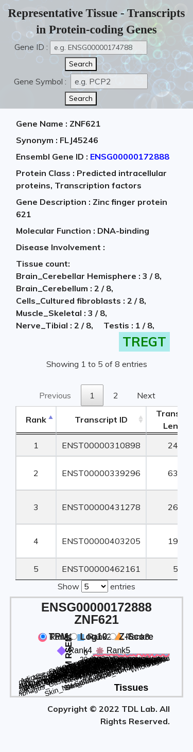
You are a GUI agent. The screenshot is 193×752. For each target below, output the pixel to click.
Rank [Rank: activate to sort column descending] (36, 419)
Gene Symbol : (41, 81)
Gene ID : (31, 47)
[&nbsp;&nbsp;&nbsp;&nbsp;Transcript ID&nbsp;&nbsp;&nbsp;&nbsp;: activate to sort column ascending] (101, 420)
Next (146, 395)
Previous (55, 395)
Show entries (96, 585)
